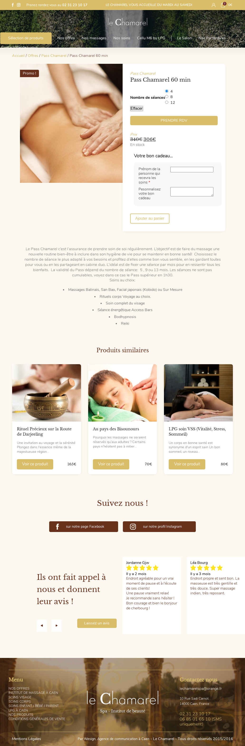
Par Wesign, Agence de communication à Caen (113, 738)
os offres (19, 688)
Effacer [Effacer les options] (137, 108)
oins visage (20, 697)
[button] (44, 626)
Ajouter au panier (149, 218)
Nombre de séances (147, 97)
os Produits (21, 714)
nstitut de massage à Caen (33, 693)
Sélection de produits (25, 38)
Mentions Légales (26, 739)
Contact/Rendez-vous (19, 47)
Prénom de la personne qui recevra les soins (149, 175)
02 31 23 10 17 (74, 5)
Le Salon (184, 38)
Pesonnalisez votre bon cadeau (150, 194)
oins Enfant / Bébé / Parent (34, 706)
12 (172, 102)
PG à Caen (18, 710)
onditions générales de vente (37, 719)
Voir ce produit (35, 464)
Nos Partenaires (212, 38)
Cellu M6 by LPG (151, 38)
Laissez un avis (97, 623)
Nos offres (66, 38)
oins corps (20, 701)
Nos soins (121, 38)
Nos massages (94, 38)
